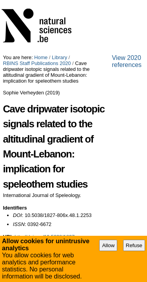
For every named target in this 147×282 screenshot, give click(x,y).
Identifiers (15, 111)
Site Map (31, 181)
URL (8, 140)
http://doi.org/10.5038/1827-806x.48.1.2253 (63, 140)
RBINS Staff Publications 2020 (105, 3)
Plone (113, 181)
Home (40, 3)
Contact (88, 181)
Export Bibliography (34, 158)
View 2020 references (32, 175)
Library (59, 3)
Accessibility (60, 181)
